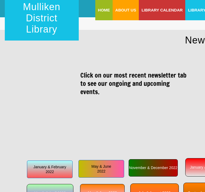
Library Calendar (162, 10)
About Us (125, 10)
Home (104, 10)
